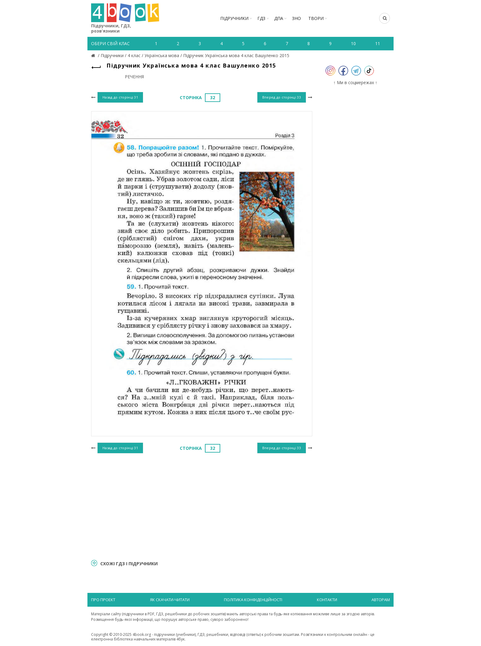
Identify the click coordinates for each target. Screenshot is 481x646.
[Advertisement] (201, 505)
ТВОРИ (316, 18)
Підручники (234, 18)
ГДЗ (261, 18)
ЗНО (296, 18)
